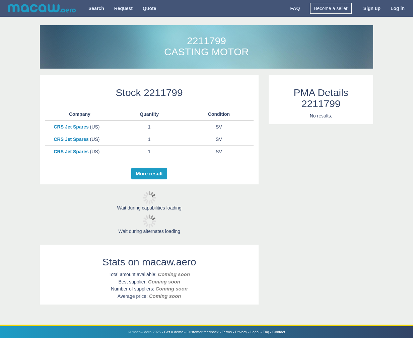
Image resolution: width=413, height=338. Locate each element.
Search (96, 8)
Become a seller (330, 8)
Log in (398, 8)
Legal (255, 332)
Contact (278, 332)
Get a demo (173, 332)
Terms (227, 332)
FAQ (295, 8)
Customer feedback (202, 332)
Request (123, 8)
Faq (266, 332)
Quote (149, 8)
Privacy (241, 332)
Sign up (372, 8)
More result (149, 173)
